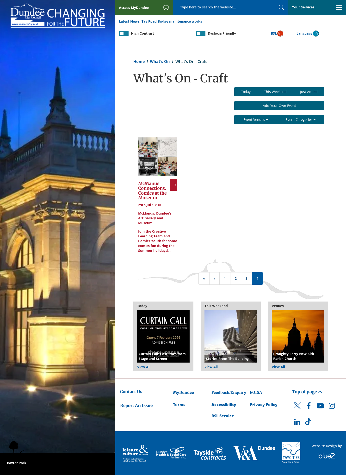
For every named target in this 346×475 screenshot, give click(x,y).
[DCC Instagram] (332, 407)
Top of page (307, 392)
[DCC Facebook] (308, 407)
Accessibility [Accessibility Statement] (223, 404)
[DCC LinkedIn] (297, 423)
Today (246, 91)
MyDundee (183, 392)
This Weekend (275, 91)
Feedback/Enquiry (228, 392)
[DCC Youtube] (320, 407)
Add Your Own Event (279, 105)
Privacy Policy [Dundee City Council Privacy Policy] (264, 404)
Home (139, 61)
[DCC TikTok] (308, 423)
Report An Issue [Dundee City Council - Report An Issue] (136, 405)
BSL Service (222, 416)
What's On (160, 61)
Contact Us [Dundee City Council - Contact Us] (131, 391)
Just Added (309, 91)
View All (143, 366)
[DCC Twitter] (297, 410)
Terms (179, 404)
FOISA (256, 392)
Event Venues (255, 119)
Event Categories (300, 119)
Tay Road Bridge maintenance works (172, 21)
